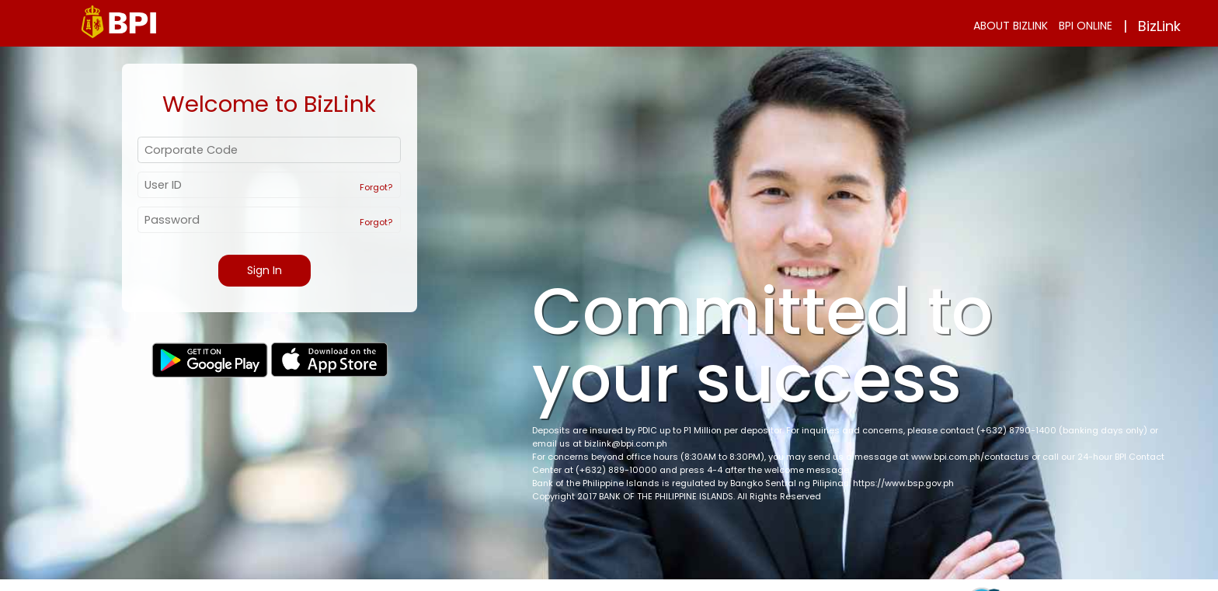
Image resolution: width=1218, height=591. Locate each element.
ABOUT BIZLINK (1010, 25)
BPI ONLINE (1085, 25)
